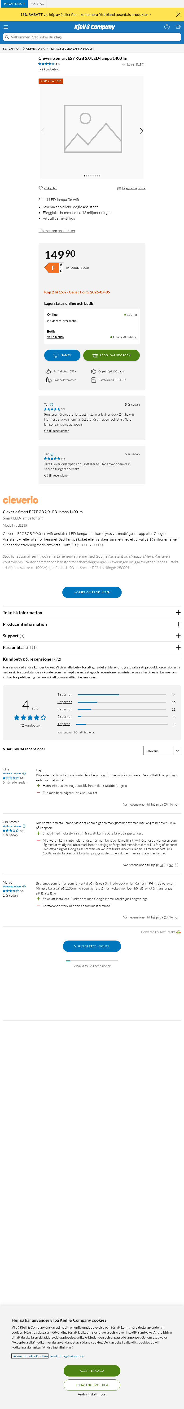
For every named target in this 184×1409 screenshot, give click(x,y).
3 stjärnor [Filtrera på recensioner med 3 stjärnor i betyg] (64, 709)
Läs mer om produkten (57, 230)
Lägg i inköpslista (131, 188)
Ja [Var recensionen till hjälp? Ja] (161, 804)
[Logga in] (167, 26)
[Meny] (5, 27)
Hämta (62, 355)
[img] (141, 131)
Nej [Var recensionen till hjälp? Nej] (171, 804)
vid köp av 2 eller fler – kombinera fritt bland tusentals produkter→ (86, 14)
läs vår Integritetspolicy (66, 1356)
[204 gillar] (48, 188)
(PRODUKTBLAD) (77, 267)
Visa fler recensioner (92, 946)
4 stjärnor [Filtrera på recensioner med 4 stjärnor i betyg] (64, 702)
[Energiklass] (53, 267)
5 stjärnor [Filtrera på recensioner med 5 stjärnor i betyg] (64, 694)
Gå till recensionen (56, 431)
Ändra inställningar (92, 1394)
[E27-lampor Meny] (24, 49)
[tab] (14, 4)
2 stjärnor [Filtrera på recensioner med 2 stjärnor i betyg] (64, 716)
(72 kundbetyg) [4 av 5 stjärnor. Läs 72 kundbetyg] (49, 69)
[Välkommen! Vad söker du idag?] (95, 37)
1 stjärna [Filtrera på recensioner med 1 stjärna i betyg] (63, 724)
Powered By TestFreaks (161, 932)
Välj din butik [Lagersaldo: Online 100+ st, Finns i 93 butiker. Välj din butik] (55, 337)
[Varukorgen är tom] (178, 26)
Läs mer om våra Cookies (30, 1356)
